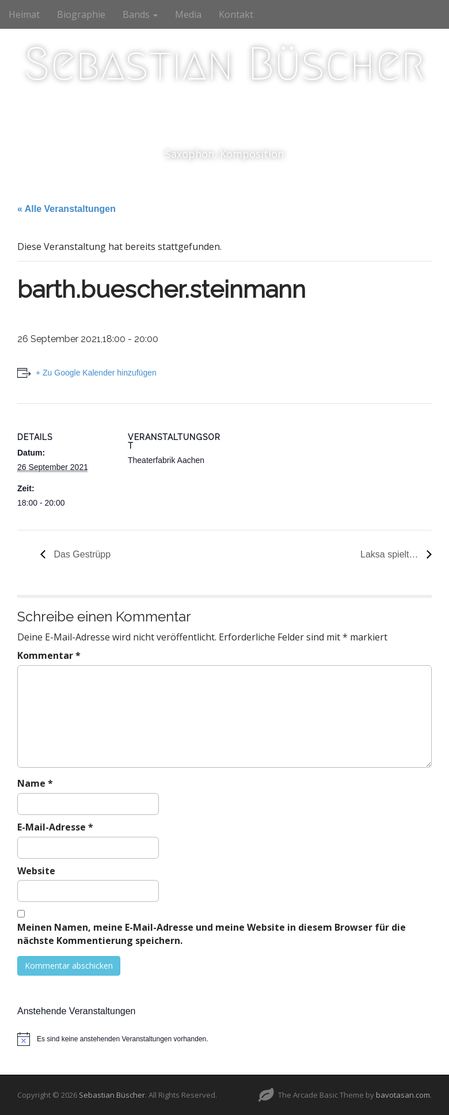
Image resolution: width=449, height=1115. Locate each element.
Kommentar (49, 655)
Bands (140, 14)
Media (188, 14)
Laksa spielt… (390, 554)
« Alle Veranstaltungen (66, 209)
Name (35, 783)
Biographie (81, 14)
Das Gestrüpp (81, 554)
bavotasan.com (403, 1095)
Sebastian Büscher (224, 64)
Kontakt (236, 14)
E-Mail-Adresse (55, 827)
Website (36, 870)
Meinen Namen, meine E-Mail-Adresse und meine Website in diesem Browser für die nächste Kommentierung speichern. (211, 934)
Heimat (24, 14)
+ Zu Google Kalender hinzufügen (96, 372)
